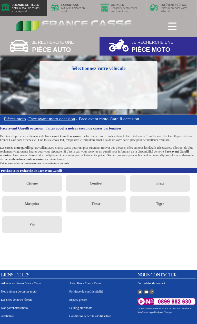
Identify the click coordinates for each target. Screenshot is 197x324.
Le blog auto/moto (80, 308)
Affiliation (7, 316)
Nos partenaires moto (14, 308)
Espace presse (78, 299)
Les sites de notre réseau (16, 299)
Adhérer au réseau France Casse (21, 283)
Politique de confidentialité (86, 291)
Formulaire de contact (151, 283)
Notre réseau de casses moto (19, 291)
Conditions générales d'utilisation (90, 316)
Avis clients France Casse (85, 283)
